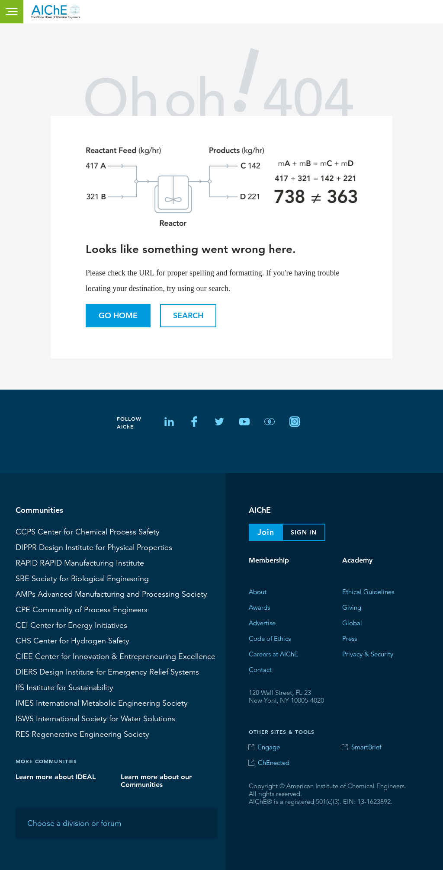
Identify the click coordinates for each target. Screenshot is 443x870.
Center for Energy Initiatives (71, 625)
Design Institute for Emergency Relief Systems (107, 671)
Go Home (118, 315)
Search (188, 315)
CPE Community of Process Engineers (82, 609)
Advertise (262, 622)
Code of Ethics (270, 638)
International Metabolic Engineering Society (102, 702)
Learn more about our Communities (156, 780)
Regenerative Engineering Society (82, 734)
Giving (351, 607)
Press (349, 638)
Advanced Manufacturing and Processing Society (111, 593)
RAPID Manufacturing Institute (80, 562)
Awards (259, 607)
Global (352, 622)
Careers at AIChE (273, 653)
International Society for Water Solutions (95, 718)
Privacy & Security (367, 653)
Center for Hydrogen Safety (72, 640)
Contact (260, 669)
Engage (269, 747)
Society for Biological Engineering (82, 578)
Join (265, 532)
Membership (269, 560)
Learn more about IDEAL (56, 776)
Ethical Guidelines (368, 591)
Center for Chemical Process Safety (88, 531)
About (257, 591)
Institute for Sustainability (64, 687)
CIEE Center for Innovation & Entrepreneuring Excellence (115, 656)
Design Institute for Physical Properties (94, 547)
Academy (357, 560)
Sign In (304, 532)
